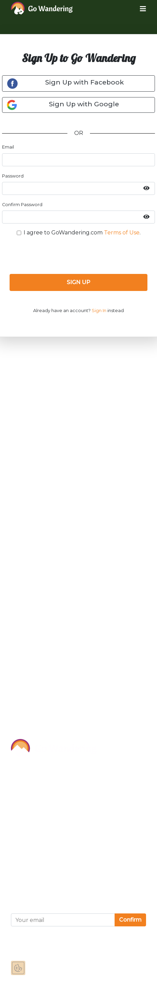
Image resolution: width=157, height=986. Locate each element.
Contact (22, 815)
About (19, 769)
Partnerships (28, 800)
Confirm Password (22, 204)
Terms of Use (122, 232)
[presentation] (79, 255)
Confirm (130, 919)
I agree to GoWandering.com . (82, 232)
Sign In (99, 310)
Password (13, 176)
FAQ (17, 830)
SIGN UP (78, 282)
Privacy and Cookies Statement (53, 875)
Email (8, 147)
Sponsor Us (26, 784)
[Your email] (63, 919)
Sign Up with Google (62, 104)
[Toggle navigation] (137, 8)
